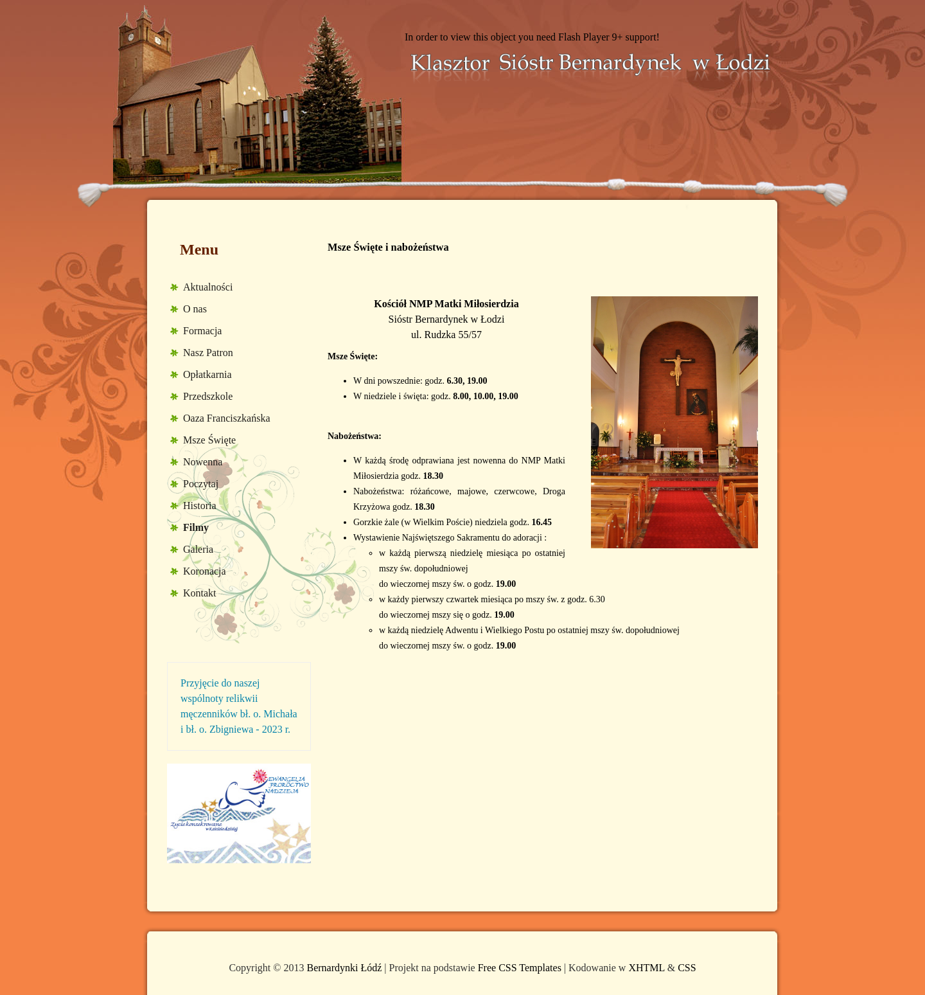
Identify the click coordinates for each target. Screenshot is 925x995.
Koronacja (204, 571)
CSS (687, 967)
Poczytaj (200, 483)
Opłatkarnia (207, 374)
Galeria (198, 549)
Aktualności (208, 287)
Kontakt (199, 592)
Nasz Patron (208, 352)
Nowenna (202, 461)
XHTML (646, 967)
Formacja (202, 330)
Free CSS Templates (519, 967)
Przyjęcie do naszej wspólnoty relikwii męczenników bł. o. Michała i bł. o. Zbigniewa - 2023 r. (239, 706)
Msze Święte (209, 440)
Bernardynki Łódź (344, 967)
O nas (195, 308)
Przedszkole (208, 396)
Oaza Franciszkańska (226, 418)
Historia (199, 505)
